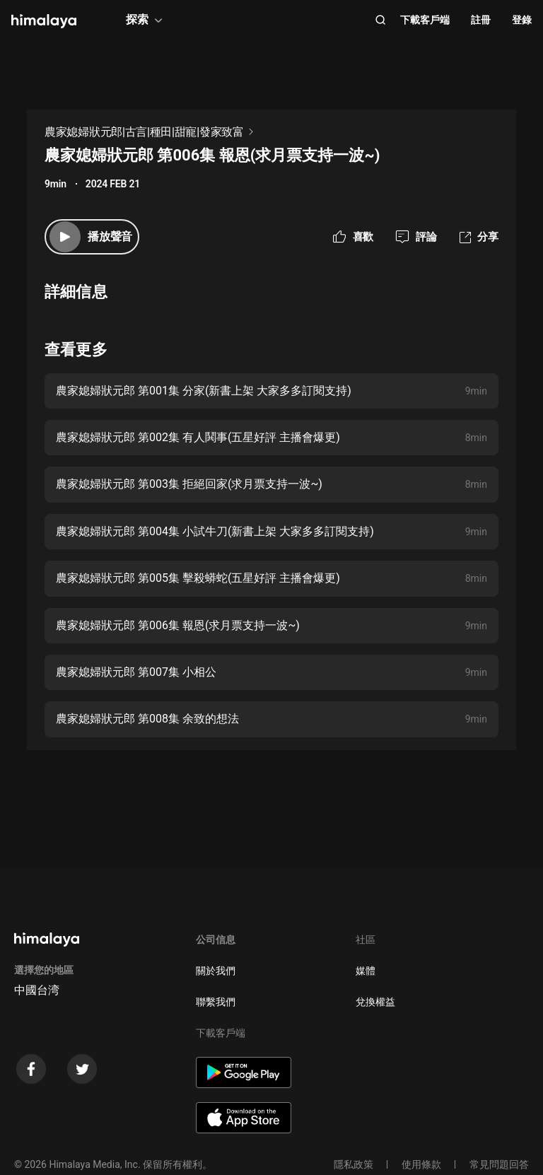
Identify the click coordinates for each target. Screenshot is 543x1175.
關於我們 (215, 970)
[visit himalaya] (43, 21)
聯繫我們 (215, 1001)
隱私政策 (353, 1164)
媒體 (365, 970)
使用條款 (421, 1164)
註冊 (481, 19)
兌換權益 (375, 1001)
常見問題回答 (499, 1164)
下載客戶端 (425, 19)
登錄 (522, 19)
